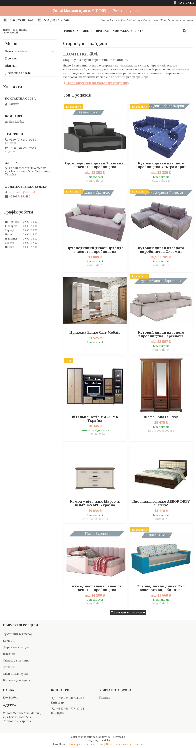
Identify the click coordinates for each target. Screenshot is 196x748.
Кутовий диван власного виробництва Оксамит (161, 249)
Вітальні (9, 654)
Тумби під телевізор (18, 634)
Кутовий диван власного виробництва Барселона (161, 334)
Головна (71, 31)
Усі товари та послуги (126, 612)
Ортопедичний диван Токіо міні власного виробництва (95, 165)
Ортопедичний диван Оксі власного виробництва (161, 588)
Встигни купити (126, 10)
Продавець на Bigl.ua (98, 740)
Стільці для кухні (15, 674)
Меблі (87, 31)
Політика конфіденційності (124, 744)
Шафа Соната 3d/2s (161, 417)
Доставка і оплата (128, 31)
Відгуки (11, 65)
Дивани (9, 667)
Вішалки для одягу (17, 680)
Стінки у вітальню (16, 660)
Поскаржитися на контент (86, 744)
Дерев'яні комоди (16, 647)
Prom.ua (120, 737)
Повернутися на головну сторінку (97, 83)
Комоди (9, 640)
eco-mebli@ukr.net (22, 192)
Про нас (102, 31)
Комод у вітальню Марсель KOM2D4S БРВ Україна (95, 503)
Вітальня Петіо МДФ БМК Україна (95, 418)
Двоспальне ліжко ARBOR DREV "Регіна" (161, 503)
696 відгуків (186, 2)
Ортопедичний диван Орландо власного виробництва (95, 249)
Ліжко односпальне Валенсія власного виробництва (95, 588)
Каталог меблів (16, 51)
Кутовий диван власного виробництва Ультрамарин (161, 165)
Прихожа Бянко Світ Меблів (95, 332)
